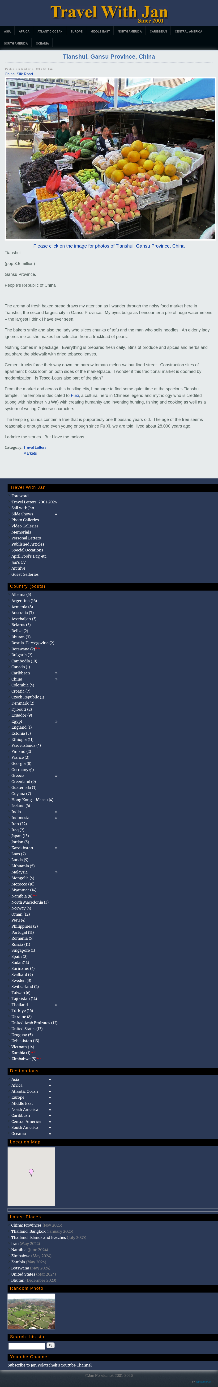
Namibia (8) (24, 896)
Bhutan (17, 1280)
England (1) (21, 727)
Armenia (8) (22, 606)
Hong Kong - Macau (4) (32, 799)
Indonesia (20, 817)
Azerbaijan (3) (24, 618)
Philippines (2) (24, 926)
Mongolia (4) (22, 878)
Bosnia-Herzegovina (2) (32, 642)
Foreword (20, 496)
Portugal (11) (22, 932)
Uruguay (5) (22, 1034)
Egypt (16, 721)
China (16, 679)
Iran (15, 1243)
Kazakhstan (22, 847)
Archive (18, 568)
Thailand (19, 1004)
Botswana (20, 1268)
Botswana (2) (25, 649)
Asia (7, 31)
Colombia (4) (22, 685)
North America (130, 31)
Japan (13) (20, 835)
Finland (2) (21, 751)
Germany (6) (22, 769)
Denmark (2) (22, 703)
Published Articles (27, 544)
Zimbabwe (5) (26, 1059)
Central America (188, 31)
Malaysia (19, 872)
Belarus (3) (21, 624)
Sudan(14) (20, 962)
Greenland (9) (23, 781)
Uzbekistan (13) (25, 1040)
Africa (24, 31)
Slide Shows (22, 514)
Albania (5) (21, 594)
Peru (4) (18, 920)
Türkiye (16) (22, 1010)
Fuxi (75, 395)
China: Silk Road (19, 74)
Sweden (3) (21, 980)
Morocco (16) (22, 884)
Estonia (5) (21, 733)
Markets (30, 453)
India (16, 811)
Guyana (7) (21, 793)
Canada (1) (20, 667)
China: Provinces (26, 1225)
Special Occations (27, 550)
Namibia (18, 1249)
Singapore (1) (23, 950)
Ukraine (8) (21, 1016)
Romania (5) (22, 938)
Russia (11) (20, 944)
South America (16, 43)
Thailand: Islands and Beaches (38, 1237)
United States (23, 1274)
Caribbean (158, 31)
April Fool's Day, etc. (29, 556)
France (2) (20, 757)
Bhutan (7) (20, 637)
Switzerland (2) (25, 986)
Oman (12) (20, 914)
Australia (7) (22, 612)
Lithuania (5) (23, 866)
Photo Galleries (25, 520)
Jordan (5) (20, 842)
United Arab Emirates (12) (34, 1022)
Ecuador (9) (21, 715)
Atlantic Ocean (50, 31)
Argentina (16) (24, 600)
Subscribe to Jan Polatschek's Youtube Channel (50, 1365)
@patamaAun (203, 1381)
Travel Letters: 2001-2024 (34, 502)
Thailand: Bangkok (28, 1231)
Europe (77, 31)
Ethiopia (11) (22, 739)
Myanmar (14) (23, 890)
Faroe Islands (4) (26, 745)
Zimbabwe (20, 1255)
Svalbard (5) (22, 974)
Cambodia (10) (24, 661)
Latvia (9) (19, 859)
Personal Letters (26, 538)
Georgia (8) (21, 763)
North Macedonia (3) (30, 902)
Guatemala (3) (23, 787)
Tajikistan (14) (24, 998)
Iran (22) (19, 823)
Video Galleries (24, 526)
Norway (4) (21, 908)
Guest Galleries (24, 574)
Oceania (42, 43)
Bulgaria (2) (21, 655)
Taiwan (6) (20, 992)
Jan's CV (18, 562)
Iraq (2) (17, 830)
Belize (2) (19, 630)
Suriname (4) (23, 968)
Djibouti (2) (21, 709)
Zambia (18, 1262)
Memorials (21, 532)
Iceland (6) (20, 805)
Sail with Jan (22, 508)
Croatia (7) (20, 691)
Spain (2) (19, 956)
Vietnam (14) (22, 1046)
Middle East (100, 31)
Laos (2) (18, 854)
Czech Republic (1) (27, 697)
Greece (17, 775)
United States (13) (27, 1028)
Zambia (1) (23, 1052)
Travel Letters (34, 447)
